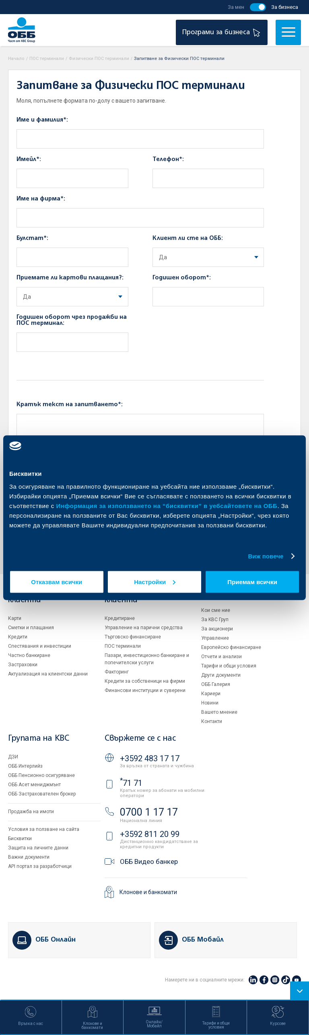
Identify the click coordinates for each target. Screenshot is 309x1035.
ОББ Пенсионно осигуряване (41, 775)
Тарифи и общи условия (228, 666)
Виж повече (265, 556)
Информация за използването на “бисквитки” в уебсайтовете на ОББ (167, 505)
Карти (14, 618)
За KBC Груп (215, 619)
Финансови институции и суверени (145, 690)
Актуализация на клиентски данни (48, 674)
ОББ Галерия (215, 684)
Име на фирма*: (40, 199)
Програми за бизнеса (222, 32)
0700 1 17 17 (149, 812)
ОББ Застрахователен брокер (42, 794)
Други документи (221, 675)
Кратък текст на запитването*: (69, 404)
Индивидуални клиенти (35, 596)
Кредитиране (120, 618)
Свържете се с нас (140, 738)
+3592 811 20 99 (149, 834)
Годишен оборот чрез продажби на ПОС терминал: (71, 320)
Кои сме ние (215, 610)
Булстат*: (32, 238)
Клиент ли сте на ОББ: (187, 238)
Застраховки (22, 664)
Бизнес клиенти (121, 596)
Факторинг (117, 672)
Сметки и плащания (31, 627)
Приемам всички (252, 581)
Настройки (154, 581)
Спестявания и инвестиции (39, 646)
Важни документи (28, 857)
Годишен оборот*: (181, 278)
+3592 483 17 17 (149, 758)
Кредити (17, 637)
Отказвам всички (56, 581)
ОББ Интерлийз (25, 766)
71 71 (131, 783)
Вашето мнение (219, 712)
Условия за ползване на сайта (43, 829)
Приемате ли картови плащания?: (70, 278)
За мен (236, 7)
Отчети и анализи (221, 656)
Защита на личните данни (38, 848)
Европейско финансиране (231, 647)
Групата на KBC (38, 738)
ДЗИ (13, 757)
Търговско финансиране (133, 637)
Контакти (211, 721)
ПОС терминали (46, 58)
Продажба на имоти (31, 811)
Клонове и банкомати (148, 892)
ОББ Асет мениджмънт (34, 784)
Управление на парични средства (144, 627)
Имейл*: (28, 159)
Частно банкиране (29, 655)
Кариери (210, 693)
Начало (16, 58)
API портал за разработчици (40, 866)
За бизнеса (284, 7)
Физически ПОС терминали (99, 58)
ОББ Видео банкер (149, 861)
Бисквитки (20, 838)
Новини (209, 703)
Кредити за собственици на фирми (145, 681)
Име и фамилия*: (42, 120)
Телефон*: (168, 159)
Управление (215, 638)
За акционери (217, 629)
